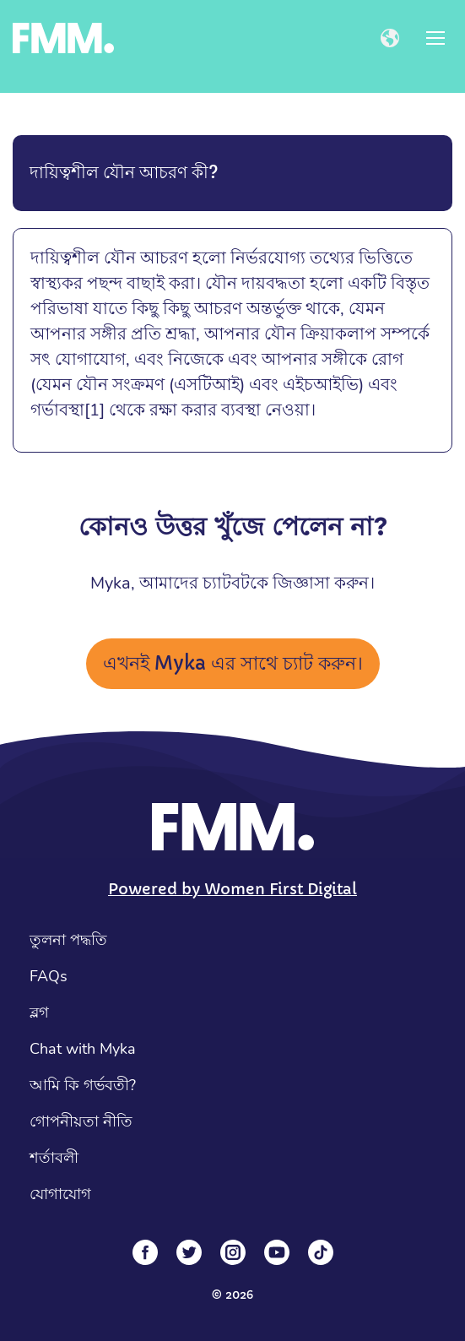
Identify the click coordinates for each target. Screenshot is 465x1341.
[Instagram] (233, 1252)
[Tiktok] (320, 1252)
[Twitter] (189, 1252)
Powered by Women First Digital (232, 889)
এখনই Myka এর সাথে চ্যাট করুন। (233, 663)
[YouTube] (276, 1252)
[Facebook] (145, 1252)
